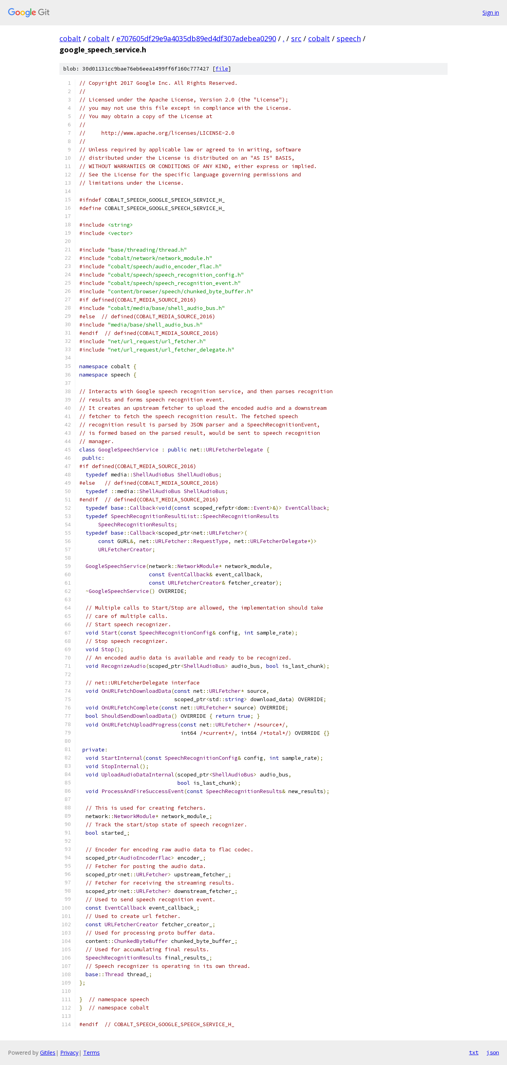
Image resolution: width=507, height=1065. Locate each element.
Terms (91, 1052)
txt (473, 1052)
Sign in (490, 12)
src (296, 38)
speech (349, 38)
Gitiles (47, 1052)
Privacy (69, 1052)
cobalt (70, 38)
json (492, 1052)
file (221, 68)
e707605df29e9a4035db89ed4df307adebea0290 (196, 38)
